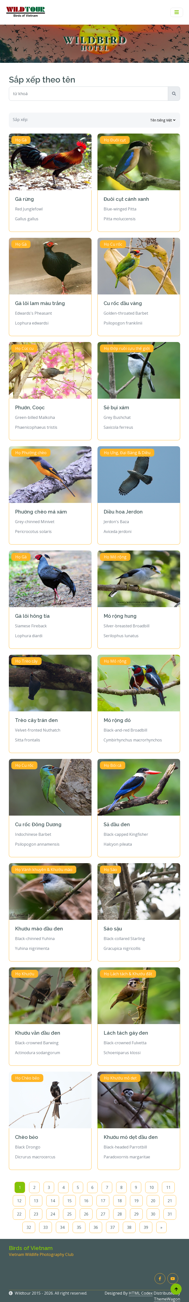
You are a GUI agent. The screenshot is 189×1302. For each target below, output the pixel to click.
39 (146, 1227)
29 (136, 1214)
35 (79, 1227)
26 (86, 1214)
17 (103, 1200)
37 (112, 1227)
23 (36, 1214)
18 (119, 1200)
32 (29, 1227)
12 (19, 1200)
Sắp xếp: (20, 119)
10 (151, 1187)
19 (136, 1200)
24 (52, 1214)
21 (170, 1200)
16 (86, 1200)
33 (45, 1227)
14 (52, 1200)
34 (62, 1227)
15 (69, 1200)
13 (36, 1200)
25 (69, 1214)
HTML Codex (141, 1293)
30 (153, 1214)
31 (170, 1214)
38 (129, 1227)
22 (19, 1214)
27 (103, 1214)
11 (168, 1187)
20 (153, 1200)
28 (119, 1214)
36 (96, 1227)
